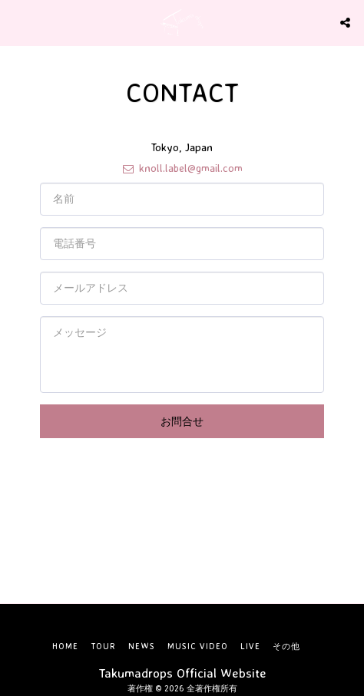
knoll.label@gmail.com (182, 167)
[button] (17, 22)
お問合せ (182, 420)
